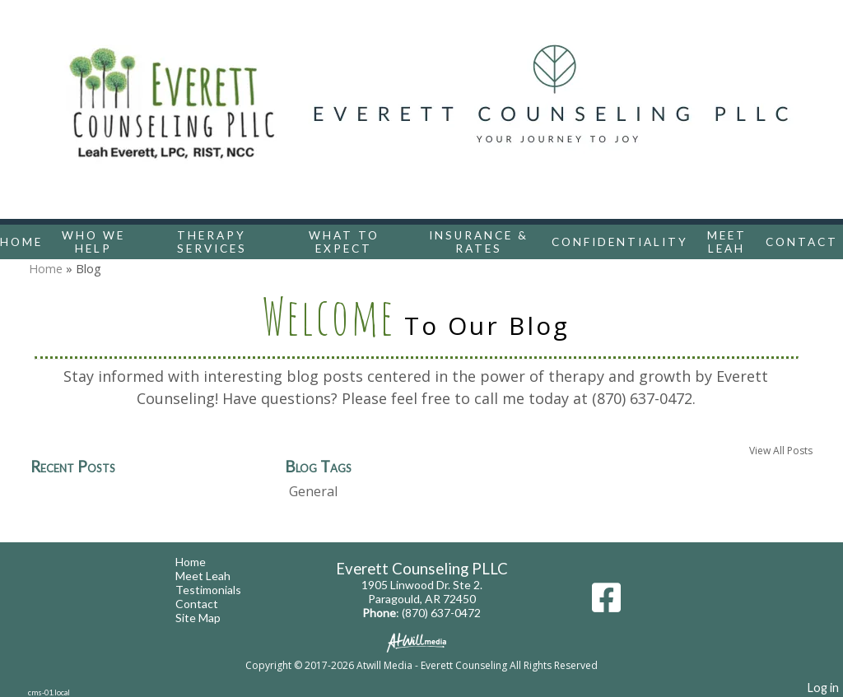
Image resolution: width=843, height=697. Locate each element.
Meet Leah (727, 242)
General (313, 491)
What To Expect (344, 242)
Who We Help (93, 242)
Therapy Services (212, 242)
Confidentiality (620, 242)
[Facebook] (606, 603)
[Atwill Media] (421, 641)
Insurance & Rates (479, 242)
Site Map (210, 618)
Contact (802, 242)
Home (21, 242)
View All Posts (781, 451)
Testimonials (220, 590)
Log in (823, 688)
